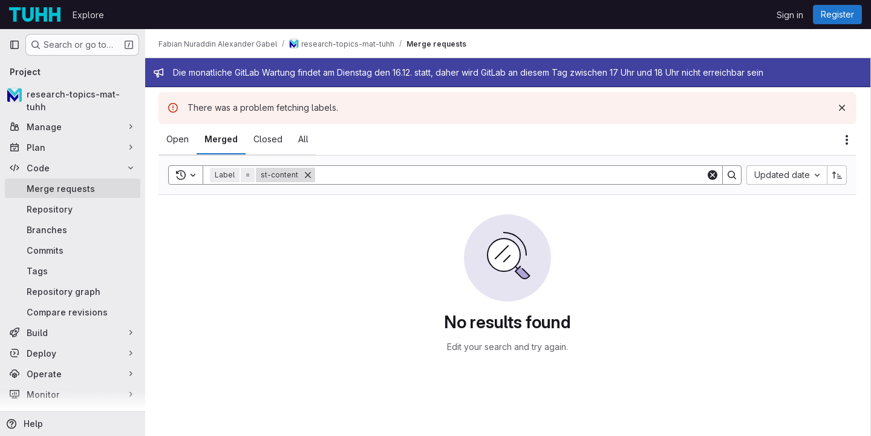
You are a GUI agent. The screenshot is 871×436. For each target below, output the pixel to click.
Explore (88, 15)
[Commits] (72, 250)
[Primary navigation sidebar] (14, 44)
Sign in (790, 15)
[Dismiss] (842, 108)
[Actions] (846, 140)
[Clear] (712, 175)
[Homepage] (35, 14)
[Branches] (72, 229)
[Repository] (72, 209)
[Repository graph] (72, 291)
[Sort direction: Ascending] (837, 175)
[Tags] (72, 270)
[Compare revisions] (72, 312)
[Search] (511, 175)
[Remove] (309, 175)
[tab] (179, 139)
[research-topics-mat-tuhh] (72, 100)
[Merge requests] (72, 188)
